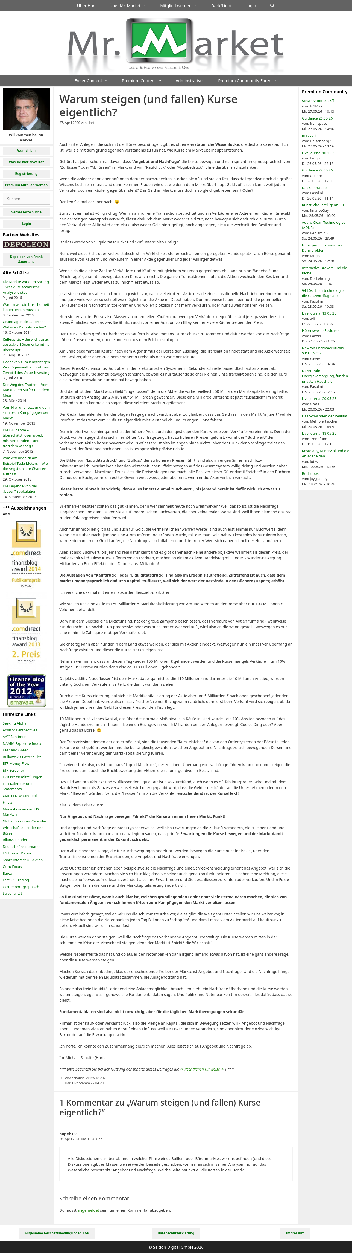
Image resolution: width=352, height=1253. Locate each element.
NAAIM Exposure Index (22, 743)
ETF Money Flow (16, 763)
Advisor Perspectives (20, 730)
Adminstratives (190, 80)
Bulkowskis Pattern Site (22, 756)
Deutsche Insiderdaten (22, 846)
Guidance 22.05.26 (317, 170)
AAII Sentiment (15, 736)
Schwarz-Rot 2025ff (318, 100)
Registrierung (26, 173)
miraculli (309, 135)
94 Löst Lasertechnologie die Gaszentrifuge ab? (323, 293)
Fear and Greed (15, 750)
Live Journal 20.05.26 (319, 398)
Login (250, 5)
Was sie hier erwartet (26, 162)
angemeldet (88, 1210)
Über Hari (86, 5)
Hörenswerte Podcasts (320, 330)
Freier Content (95, 80)
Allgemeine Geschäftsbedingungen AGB (57, 1233)
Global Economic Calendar (24, 821)
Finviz (7, 802)
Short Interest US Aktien (23, 859)
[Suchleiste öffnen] (272, 5)
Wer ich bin (26, 150)
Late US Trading (16, 879)
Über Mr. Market (131, 5)
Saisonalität (12, 893)
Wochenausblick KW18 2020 (86, 1078)
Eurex (7, 873)
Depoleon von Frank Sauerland (26, 259)
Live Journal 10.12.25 (319, 152)
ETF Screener (13, 770)
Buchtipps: (311, 473)
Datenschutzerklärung (176, 1233)
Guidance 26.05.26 (317, 118)
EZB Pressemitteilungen (22, 776)
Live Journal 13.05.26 (319, 313)
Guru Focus (12, 866)
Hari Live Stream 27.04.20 (84, 1083)
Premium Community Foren (251, 80)
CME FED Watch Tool (20, 795)
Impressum (295, 1233)
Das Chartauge (314, 187)
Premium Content (145, 80)
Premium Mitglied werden (26, 185)
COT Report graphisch (21, 886)
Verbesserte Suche (26, 212)
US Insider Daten (17, 853)
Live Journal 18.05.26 (319, 433)
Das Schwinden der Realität (324, 416)
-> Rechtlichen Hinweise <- (202, 1069)
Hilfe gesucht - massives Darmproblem (322, 248)
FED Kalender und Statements (18, 786)
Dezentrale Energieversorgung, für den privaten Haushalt (325, 376)
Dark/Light (221, 5)
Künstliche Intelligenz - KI (323, 204)
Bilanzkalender (15, 839)
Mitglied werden (182, 5)
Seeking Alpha (15, 723)
